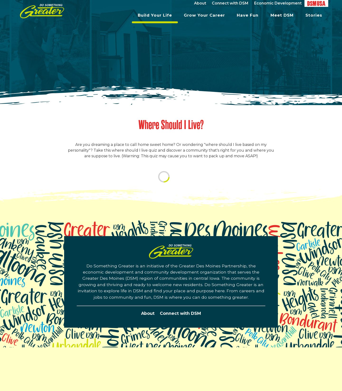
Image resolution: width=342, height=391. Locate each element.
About (148, 313)
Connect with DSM (180, 313)
